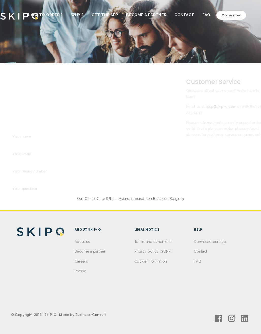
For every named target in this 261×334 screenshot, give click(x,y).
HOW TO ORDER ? (52, 15)
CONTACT (192, 15)
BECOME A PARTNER (154, 15)
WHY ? (84, 15)
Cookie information (150, 261)
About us (82, 242)
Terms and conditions (152, 242)
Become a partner (90, 251)
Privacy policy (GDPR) (153, 251)
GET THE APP (112, 15)
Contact (200, 251)
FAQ (214, 15)
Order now (238, 15)
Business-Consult (90, 314)
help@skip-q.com (169, 107)
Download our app (210, 242)
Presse (80, 271)
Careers (81, 261)
